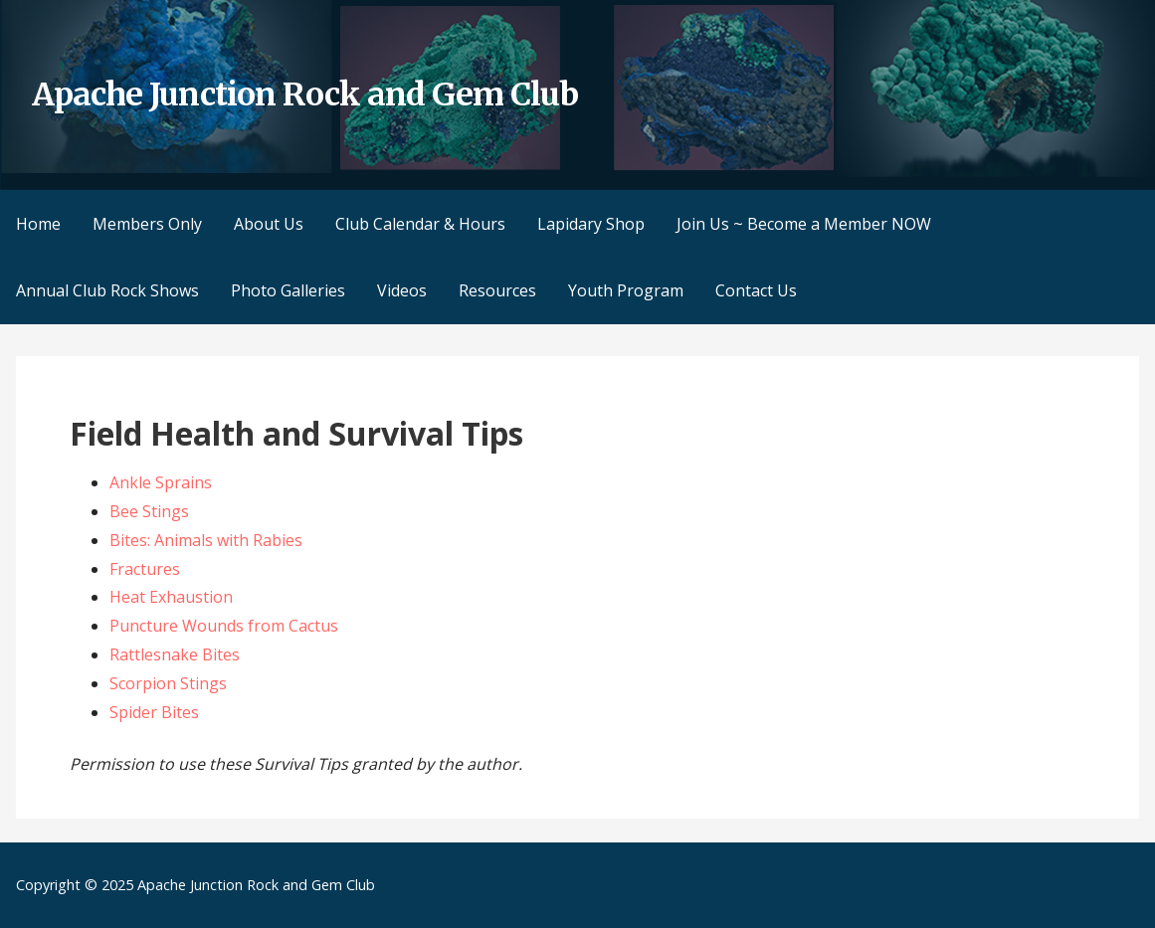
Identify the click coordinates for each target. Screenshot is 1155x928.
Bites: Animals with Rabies (205, 540)
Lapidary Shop (591, 224)
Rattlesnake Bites (174, 654)
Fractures (144, 569)
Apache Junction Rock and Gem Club (305, 94)
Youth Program (625, 290)
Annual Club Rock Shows (107, 290)
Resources (497, 290)
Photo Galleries (288, 290)
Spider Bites (154, 712)
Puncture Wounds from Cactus (223, 626)
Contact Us (756, 290)
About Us (268, 224)
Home (38, 224)
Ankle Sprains (160, 482)
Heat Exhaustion (171, 597)
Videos (402, 290)
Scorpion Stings (168, 683)
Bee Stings (149, 511)
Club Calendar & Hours (420, 224)
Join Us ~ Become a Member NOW (803, 224)
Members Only (147, 224)
